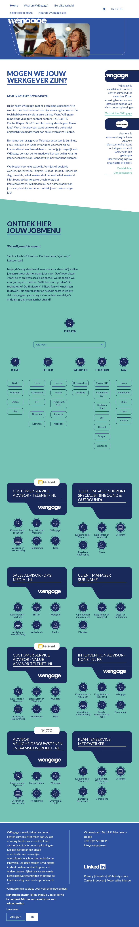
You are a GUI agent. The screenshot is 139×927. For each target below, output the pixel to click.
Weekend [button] (15, 392)
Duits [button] (124, 401)
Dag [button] (15, 411)
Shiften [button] (15, 401)
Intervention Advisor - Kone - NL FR (102, 657)
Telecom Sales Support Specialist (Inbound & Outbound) (102, 495)
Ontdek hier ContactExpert (122, 170)
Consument (37, 392)
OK (32, 917)
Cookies (100, 876)
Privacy (88, 876)
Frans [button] (124, 383)
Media (58, 392)
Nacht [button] (15, 383)
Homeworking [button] (80, 383)
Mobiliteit (58, 423)
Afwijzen (15, 917)
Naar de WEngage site (52, 12)
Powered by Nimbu (118, 880)
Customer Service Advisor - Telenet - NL (34, 493)
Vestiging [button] (80, 392)
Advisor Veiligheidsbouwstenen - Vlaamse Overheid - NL (37, 743)
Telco (37, 383)
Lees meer (12, 909)
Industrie (58, 414)
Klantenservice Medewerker (94, 741)
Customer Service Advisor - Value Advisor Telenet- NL (33, 659)
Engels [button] (124, 411)
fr (116, 9)
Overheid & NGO (59, 403)
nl (121, 9)
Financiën (37, 414)
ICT (37, 401)
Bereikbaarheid (64, 5)
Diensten (37, 423)
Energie (59, 383)
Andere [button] (124, 420)
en (112, 9)
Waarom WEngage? (36, 5)
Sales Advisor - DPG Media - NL (32, 577)
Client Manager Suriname (94, 577)
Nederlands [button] (124, 392)
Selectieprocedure (21, 12)
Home (14, 5)
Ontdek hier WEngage (118, 113)
